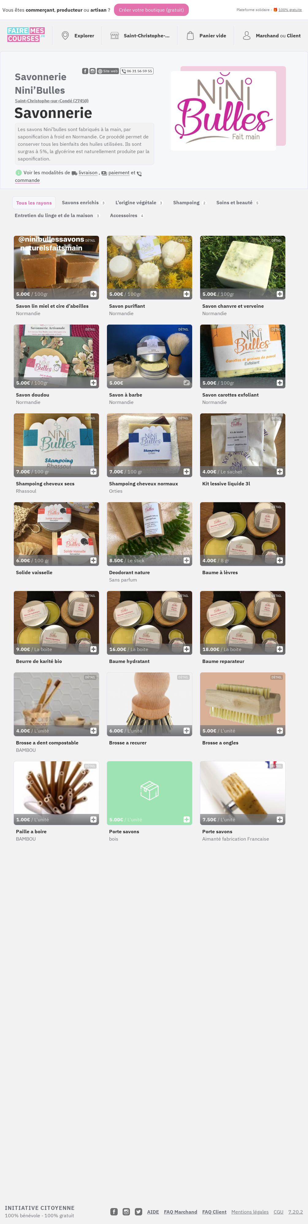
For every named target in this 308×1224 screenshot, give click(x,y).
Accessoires (127, 215)
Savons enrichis (84, 202)
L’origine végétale (139, 202)
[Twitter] (138, 1211)
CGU (278, 1212)
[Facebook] (114, 1211)
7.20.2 (295, 1212)
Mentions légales (250, 1212)
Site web (108, 71)
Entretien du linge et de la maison (57, 215)
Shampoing (190, 202)
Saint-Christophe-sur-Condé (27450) (52, 101)
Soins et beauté (238, 202)
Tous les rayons (34, 203)
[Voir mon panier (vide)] (205, 35)
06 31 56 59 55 (137, 71)
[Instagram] (126, 1211)
